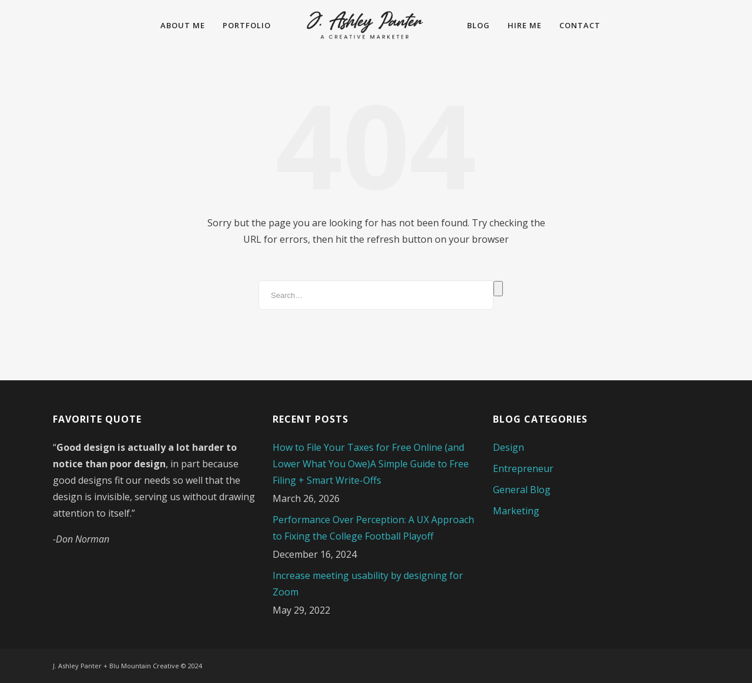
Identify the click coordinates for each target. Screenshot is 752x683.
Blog (478, 25)
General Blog (521, 489)
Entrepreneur (523, 468)
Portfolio (247, 25)
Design (508, 447)
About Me (182, 25)
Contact (579, 25)
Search (498, 288)
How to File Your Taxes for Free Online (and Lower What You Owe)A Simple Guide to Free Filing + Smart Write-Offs (371, 464)
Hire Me (525, 25)
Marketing (516, 510)
